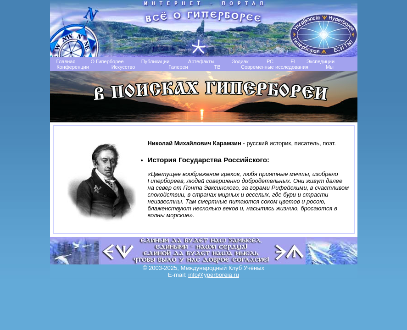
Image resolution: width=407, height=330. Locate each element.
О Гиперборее (106, 61)
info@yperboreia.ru (213, 274)
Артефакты (201, 61)
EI (292, 61)
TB (217, 67)
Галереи (178, 67)
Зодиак (240, 61)
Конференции (72, 67)
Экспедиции (321, 61)
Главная (66, 61)
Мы (330, 67)
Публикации (155, 61)
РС (270, 61)
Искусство (123, 67)
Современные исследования (274, 67)
